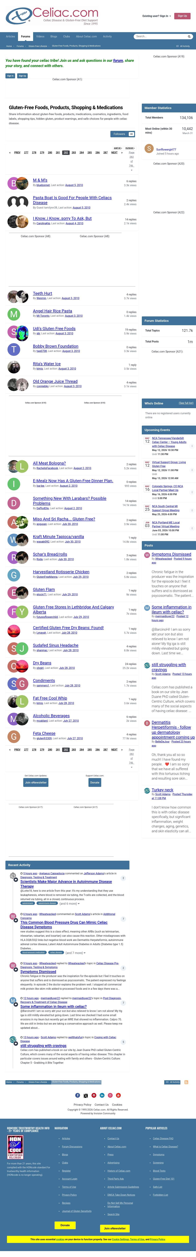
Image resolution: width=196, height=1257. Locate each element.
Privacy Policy (82, 1104)
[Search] (149, 36)
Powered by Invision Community (98, 1113)
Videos (40, 36)
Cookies (117, 1104)
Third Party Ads (116, 1178)
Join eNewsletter (36, 782)
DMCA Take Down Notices (121, 1195)
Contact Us (102, 1104)
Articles (10, 36)
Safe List (157, 1187)
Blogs (53, 36)
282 (66, 152)
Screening (158, 1162)
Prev (17, 152)
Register (66, 1170)
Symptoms (158, 1154)
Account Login (69, 1178)
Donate (94, 782)
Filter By (130, 148)
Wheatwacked (47, 914)
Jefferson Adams (94, 873)
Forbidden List (160, 1195)
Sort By (118, 148)
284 (82, 152)
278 (34, 152)
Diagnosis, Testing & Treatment (38, 877)
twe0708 (42, 351)
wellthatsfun (75, 1037)
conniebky (42, 386)
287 (105, 152)
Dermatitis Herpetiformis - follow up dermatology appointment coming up (173, 730)
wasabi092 (43, 541)
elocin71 (42, 594)
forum (118, 60)
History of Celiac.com (119, 1170)
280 (50, 152)
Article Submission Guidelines (123, 1187)
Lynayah (41, 632)
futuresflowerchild (47, 617)
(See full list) (186, 403)
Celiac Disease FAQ (163, 1138)
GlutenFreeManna (47, 576)
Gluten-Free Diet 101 (163, 1178)
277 (26, 152)
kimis (40, 368)
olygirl (40, 668)
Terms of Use (69, 1187)
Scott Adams (82, 914)
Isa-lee (40, 485)
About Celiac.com (86, 36)
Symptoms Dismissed (38, 972)
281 (58, 152)
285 (90, 152)
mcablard (42, 720)
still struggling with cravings (43, 1046)
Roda (40, 559)
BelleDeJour (162, 741)
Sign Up (182, 15)
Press (110, 1154)
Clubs (66, 36)
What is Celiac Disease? (165, 1146)
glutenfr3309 (44, 738)
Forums (25, 38)
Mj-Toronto (43, 315)
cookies (60, 1239)
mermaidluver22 (50, 998)
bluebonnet (43, 185)
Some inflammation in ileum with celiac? (53, 1006)
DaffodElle (43, 508)
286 (97, 152)
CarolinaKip (43, 223)
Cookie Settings (120, 1239)
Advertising (113, 1162)
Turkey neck (162, 790)
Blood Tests (159, 1170)
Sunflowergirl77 (166, 149)
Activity (107, 36)
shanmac (42, 650)
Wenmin (41, 298)
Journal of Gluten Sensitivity (77, 1211)
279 (42, 152)
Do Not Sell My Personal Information (120, 1205)
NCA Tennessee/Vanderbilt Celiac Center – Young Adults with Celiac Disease (169, 442)
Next (114, 152)
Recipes (66, 1203)
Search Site (113, 1214)
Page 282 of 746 (132, 161)
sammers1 (43, 685)
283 (74, 152)
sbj (38, 333)
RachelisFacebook (47, 468)
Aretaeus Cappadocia (52, 873)
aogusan (42, 524)
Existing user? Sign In (156, 16)
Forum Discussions (72, 1146)
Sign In (10, 76)
